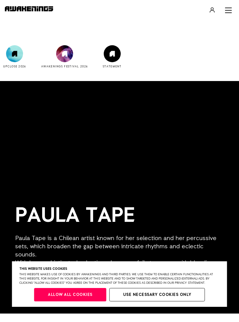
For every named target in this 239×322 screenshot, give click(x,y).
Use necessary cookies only (157, 295)
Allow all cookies (70, 295)
